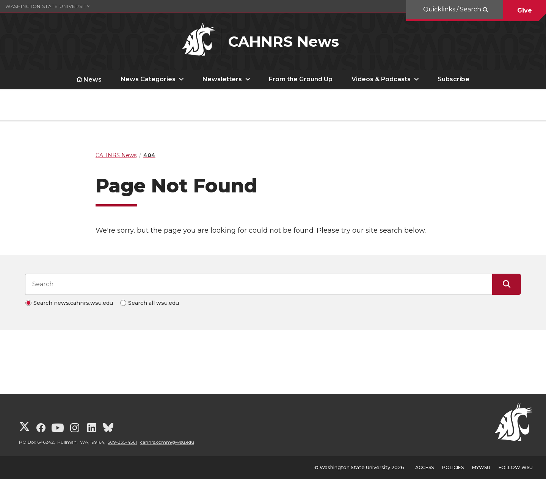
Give (524, 10)
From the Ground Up (301, 79)
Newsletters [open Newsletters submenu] (222, 79)
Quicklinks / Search (453, 9)
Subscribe (453, 79)
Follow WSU (516, 467)
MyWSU (481, 467)
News (92, 79)
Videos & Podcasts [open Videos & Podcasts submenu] (381, 79)
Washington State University (47, 6)
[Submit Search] (506, 284)
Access (424, 467)
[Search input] (258, 284)
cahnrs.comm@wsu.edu (167, 442)
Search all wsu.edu (153, 302)
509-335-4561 (122, 442)
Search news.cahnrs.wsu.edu (73, 302)
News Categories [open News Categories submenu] (148, 79)
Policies (453, 467)
